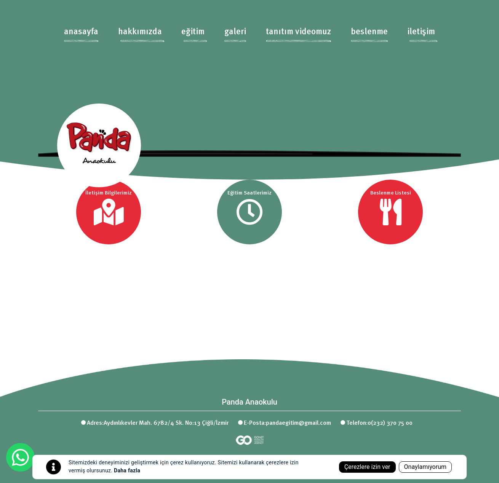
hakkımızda (140, 32)
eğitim (193, 32)
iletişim (421, 32)
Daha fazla (127, 470)
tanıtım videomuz (298, 32)
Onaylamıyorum (425, 466)
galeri (235, 32)
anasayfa (81, 32)
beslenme (369, 32)
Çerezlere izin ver (367, 466)
